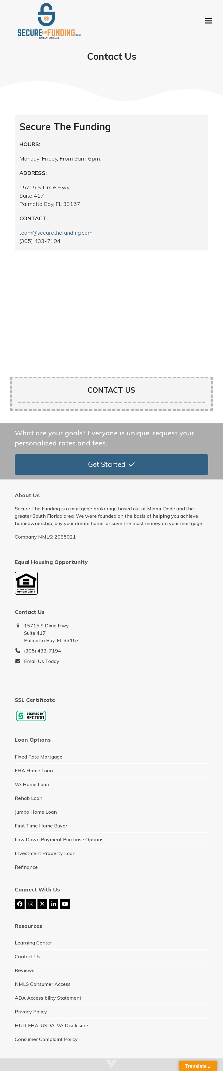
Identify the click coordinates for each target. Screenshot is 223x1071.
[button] (208, 21)
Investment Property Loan (45, 853)
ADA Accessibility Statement (48, 998)
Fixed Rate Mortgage (38, 757)
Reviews (24, 970)
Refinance (26, 867)
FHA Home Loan (34, 770)
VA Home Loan (32, 784)
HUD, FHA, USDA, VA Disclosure (51, 1025)
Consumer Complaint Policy (46, 1039)
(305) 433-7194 (42, 651)
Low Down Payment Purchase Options (59, 839)
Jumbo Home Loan (36, 812)
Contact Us (27, 956)
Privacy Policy (31, 1012)
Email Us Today (41, 661)
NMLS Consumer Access (43, 984)
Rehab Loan (28, 798)
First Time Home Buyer (41, 826)
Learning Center (33, 943)
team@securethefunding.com (55, 232)
